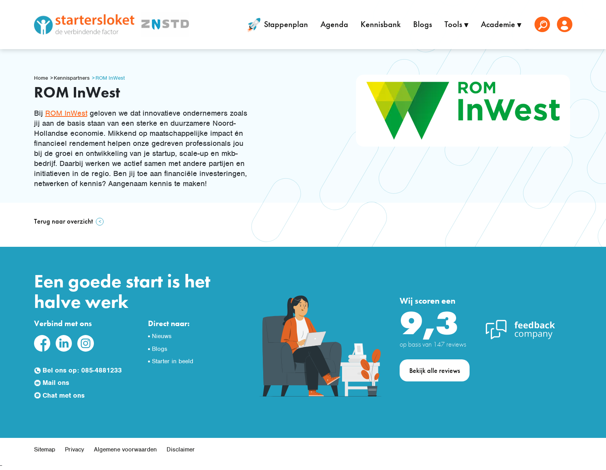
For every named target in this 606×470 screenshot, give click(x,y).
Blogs (422, 24)
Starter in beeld (172, 361)
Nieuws (162, 336)
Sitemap (44, 449)
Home (41, 78)
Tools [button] (454, 24)
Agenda (334, 24)
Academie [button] (499, 24)
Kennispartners (72, 78)
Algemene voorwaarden (125, 449)
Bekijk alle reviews (434, 370)
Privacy (74, 449)
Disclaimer (181, 449)
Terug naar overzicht (63, 221)
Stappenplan (276, 25)
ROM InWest (110, 78)
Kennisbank (381, 24)
